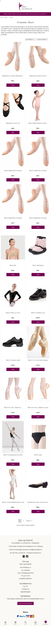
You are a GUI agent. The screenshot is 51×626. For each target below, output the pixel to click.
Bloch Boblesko (38, 265)
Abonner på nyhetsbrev (25, 603)
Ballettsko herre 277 (13, 123)
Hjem (1, 17)
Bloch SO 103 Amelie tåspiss (38, 360)
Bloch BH (13, 265)
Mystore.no (37, 553)
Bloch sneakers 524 (38, 313)
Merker (6, 17)
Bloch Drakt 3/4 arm (13, 313)
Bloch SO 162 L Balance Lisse (38, 407)
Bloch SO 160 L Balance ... (13, 407)
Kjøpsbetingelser (25, 592)
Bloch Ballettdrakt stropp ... (38, 123)
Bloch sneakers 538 (13, 360)
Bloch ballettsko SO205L (38, 170)
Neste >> (29, 521)
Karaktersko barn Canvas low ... (38, 502)
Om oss (25, 586)
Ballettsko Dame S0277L (38, 76)
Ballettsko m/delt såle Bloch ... (13, 76)
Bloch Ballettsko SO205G (13, 170)
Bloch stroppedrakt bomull (12, 455)
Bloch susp (38, 455)
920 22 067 (26, 576)
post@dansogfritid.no (25, 578)
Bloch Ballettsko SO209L (38, 218)
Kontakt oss (25, 589)
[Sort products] (42, 39)
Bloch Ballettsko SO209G (13, 218)
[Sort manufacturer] (30, 39)
